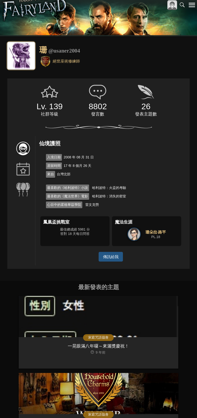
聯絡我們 (184, 406)
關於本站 (133, 406)
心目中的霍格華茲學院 (64, 205)
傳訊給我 (110, 257)
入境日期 (54, 157)
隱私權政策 (167, 406)
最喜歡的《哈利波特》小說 (67, 188)
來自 (50, 174)
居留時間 (54, 166)
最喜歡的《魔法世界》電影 (67, 196)
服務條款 (149, 406)
